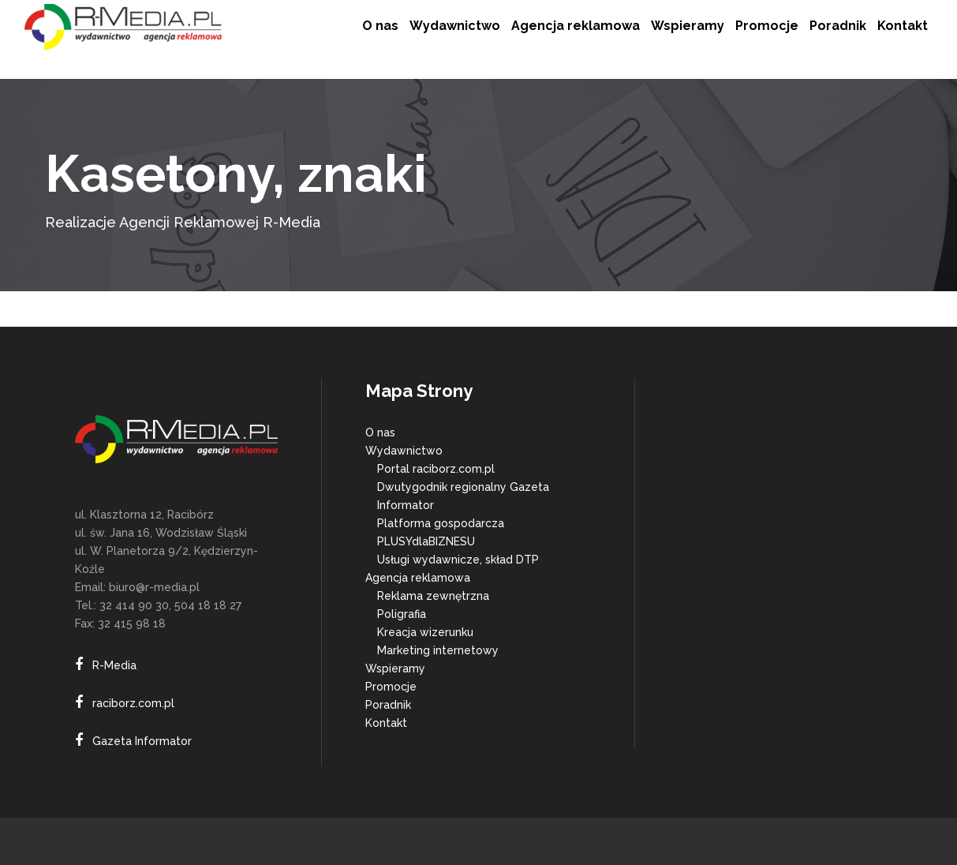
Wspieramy (395, 668)
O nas (380, 432)
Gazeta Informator (142, 741)
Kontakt (386, 723)
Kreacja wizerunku (425, 632)
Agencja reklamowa (417, 577)
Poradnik (388, 704)
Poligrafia (401, 614)
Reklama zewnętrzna (433, 596)
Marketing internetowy (438, 650)
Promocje (391, 686)
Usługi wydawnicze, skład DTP (458, 559)
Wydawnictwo (404, 450)
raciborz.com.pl (133, 703)
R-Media (114, 665)
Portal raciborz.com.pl (436, 468)
